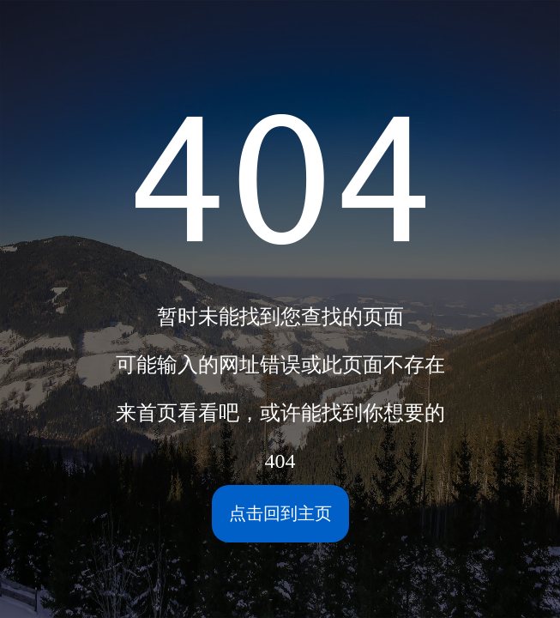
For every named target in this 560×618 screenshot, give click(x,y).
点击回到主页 (280, 513)
